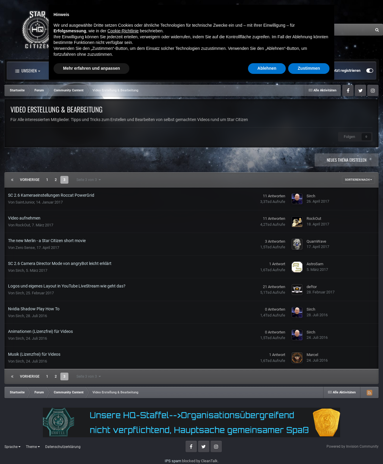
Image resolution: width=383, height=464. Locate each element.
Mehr (205, 71)
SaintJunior (24, 202)
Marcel (312, 354)
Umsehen (27, 71)
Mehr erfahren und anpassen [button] (91, 447)
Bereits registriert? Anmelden (298, 71)
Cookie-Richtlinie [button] (123, 410)
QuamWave (316, 241)
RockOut (22, 225)
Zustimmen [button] (309, 447)
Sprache (12, 447)
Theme (33, 447)
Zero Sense (25, 247)
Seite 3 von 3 (88, 180)
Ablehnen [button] (267, 447)
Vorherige (30, 180)
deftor (312, 287)
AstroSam (315, 264)
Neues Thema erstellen (346, 160)
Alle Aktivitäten (69, 71)
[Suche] (313, 30)
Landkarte (173, 71)
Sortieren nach (358, 179)
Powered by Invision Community (353, 446)
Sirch (311, 196)
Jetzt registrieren (345, 70)
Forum (111, 71)
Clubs (142, 71)
